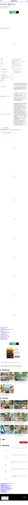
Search (23, 442)
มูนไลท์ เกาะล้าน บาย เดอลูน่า (5, 336)
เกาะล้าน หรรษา (3, 328)
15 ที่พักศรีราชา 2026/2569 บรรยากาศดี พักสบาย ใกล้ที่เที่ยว (19, 447)
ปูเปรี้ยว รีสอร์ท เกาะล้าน (4, 338)
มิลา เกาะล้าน (2, 330)
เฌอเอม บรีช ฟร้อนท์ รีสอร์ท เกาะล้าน (6, 329)
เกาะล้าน (18, 362)
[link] (15, 67)
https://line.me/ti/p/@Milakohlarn (16, 65)
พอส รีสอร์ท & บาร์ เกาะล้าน (4, 331)
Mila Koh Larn (6, 362)
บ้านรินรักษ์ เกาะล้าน (3, 337)
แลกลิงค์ (25, 497)
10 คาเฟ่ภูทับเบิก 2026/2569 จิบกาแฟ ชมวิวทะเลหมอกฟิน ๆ (19, 454)
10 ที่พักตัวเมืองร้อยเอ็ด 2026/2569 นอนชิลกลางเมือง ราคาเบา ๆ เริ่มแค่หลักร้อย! (19, 476)
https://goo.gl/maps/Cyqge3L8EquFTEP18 (15, 129)
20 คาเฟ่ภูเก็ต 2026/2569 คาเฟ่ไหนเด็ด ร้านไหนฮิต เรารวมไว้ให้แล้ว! (19, 469)
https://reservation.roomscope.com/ (17, 69)
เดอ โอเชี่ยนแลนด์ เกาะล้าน (4, 332)
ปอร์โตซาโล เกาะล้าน (3, 339)
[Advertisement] (14, 21)
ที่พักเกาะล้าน (10, 362)
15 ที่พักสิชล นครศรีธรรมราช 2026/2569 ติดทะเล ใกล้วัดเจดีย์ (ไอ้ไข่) (19, 462)
